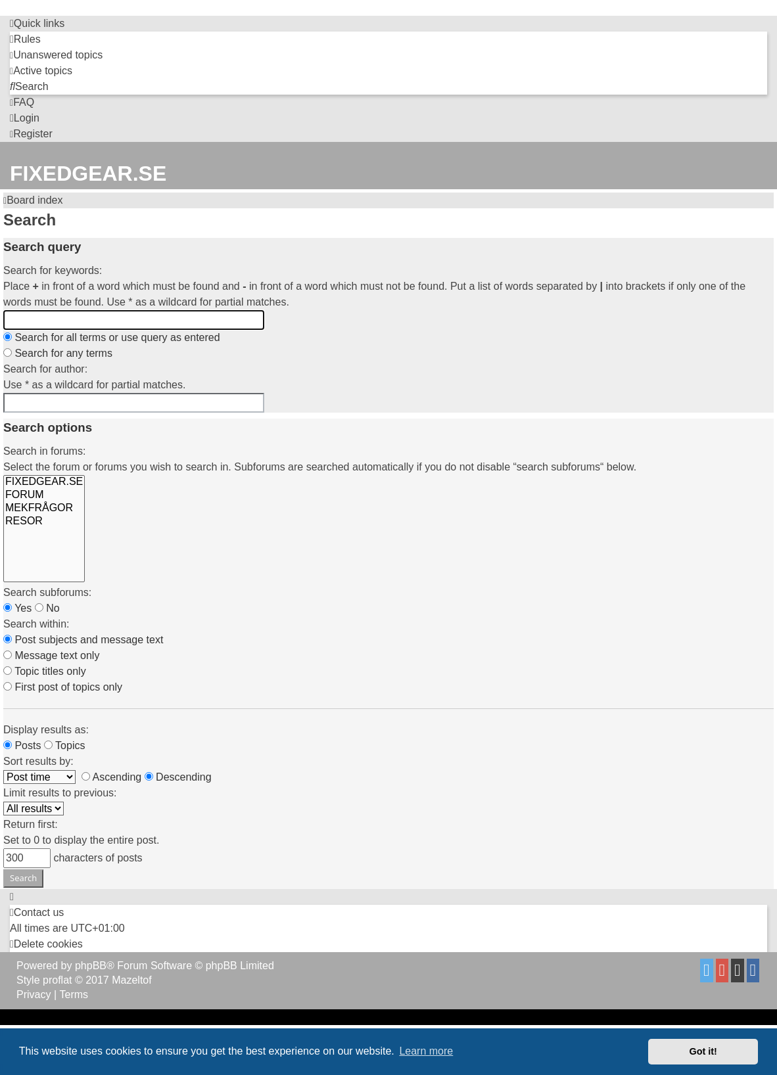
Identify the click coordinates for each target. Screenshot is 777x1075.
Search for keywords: (52, 270)
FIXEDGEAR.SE (44, 482)
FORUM (44, 495)
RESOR (44, 521)
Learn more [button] (426, 1051)
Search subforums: (47, 592)
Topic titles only (44, 671)
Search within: (36, 623)
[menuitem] (25, 39)
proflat (57, 980)
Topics (64, 745)
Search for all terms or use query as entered (111, 337)
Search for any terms (57, 353)
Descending (178, 777)
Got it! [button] (703, 1051)
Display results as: (46, 729)
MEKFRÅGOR (44, 508)
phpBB (90, 965)
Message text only (51, 655)
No (47, 608)
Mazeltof (131, 980)
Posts (22, 745)
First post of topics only (62, 687)
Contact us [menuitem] (37, 912)
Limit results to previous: (60, 792)
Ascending (111, 777)
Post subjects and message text (83, 639)
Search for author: (45, 369)
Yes (17, 608)
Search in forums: (44, 451)
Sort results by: (38, 761)
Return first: (30, 824)
